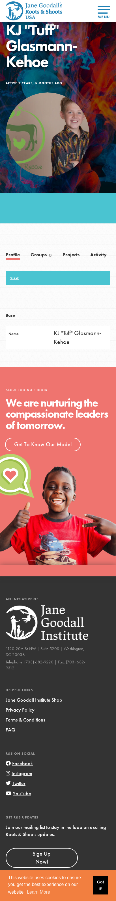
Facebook (19, 763)
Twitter (15, 783)
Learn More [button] (38, 892)
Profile (13, 255)
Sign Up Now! (42, 857)
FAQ (10, 729)
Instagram (19, 773)
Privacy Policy (20, 710)
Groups (41, 255)
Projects (71, 255)
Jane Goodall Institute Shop (34, 700)
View (14, 278)
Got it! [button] (100, 885)
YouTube (18, 793)
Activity (98, 255)
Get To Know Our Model (43, 444)
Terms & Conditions (25, 719)
